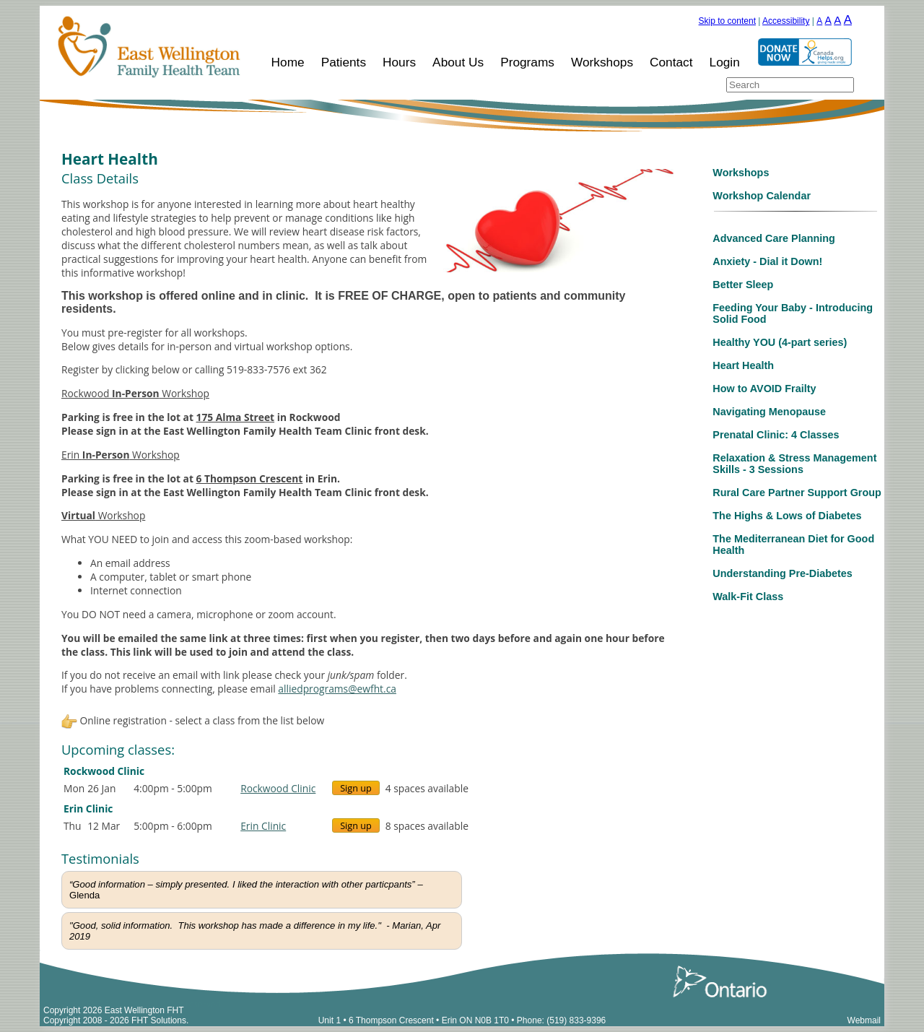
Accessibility (785, 21)
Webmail (864, 1020)
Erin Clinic (263, 826)
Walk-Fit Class (747, 596)
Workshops (602, 62)
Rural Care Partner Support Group (796, 492)
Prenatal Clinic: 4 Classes (775, 435)
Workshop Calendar (761, 195)
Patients (343, 62)
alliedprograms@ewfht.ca (337, 688)
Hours (399, 62)
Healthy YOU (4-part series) (779, 342)
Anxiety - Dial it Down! (767, 261)
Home (288, 62)
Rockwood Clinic (277, 788)
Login (725, 62)
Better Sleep (742, 284)
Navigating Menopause (769, 411)
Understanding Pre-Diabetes (782, 573)
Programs (527, 62)
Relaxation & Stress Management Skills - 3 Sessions (794, 463)
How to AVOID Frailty (764, 388)
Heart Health (743, 365)
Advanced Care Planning (773, 238)
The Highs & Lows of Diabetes (786, 515)
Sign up (356, 787)
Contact (671, 62)
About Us (458, 62)
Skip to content (727, 21)
